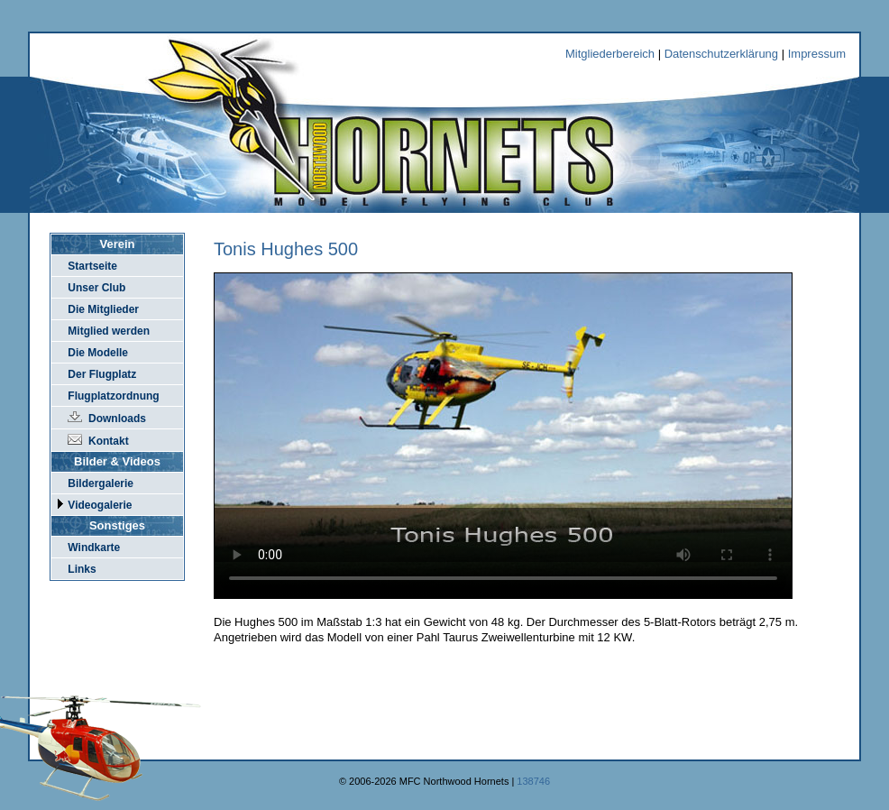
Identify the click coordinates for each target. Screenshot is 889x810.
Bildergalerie (100, 483)
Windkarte (94, 547)
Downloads (117, 418)
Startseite (92, 266)
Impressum (817, 53)
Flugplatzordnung (113, 396)
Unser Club (96, 287)
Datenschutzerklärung (721, 53)
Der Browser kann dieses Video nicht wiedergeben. (503, 435)
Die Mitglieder (103, 309)
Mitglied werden (109, 331)
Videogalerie (100, 505)
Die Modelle (98, 352)
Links (82, 569)
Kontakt (108, 441)
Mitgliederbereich (610, 53)
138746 (533, 781)
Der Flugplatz (102, 374)
